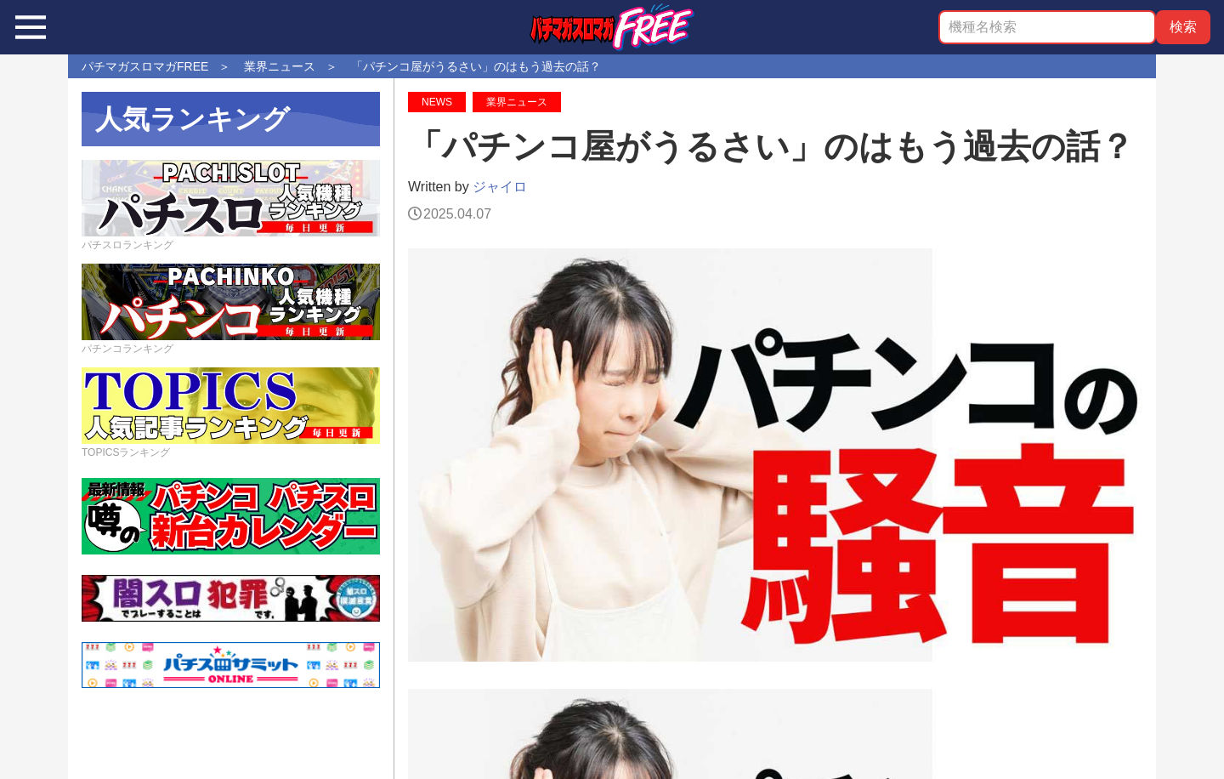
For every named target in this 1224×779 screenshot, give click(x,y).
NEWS (437, 102)
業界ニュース (516, 102)
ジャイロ (500, 186)
